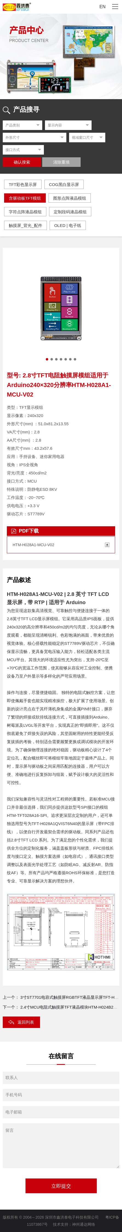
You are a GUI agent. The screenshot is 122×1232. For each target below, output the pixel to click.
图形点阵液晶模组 (69, 198)
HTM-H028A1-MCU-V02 (33, 545)
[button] (47, 359)
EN (103, 6)
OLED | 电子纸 (67, 225)
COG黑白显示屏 (64, 184)
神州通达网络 (83, 1224)
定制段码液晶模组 (70, 211)
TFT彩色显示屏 (23, 184)
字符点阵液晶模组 (25, 211)
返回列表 (26, 1022)
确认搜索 (22, 162)
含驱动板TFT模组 (25, 198)
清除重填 (61, 162)
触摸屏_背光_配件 (25, 225)
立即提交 (61, 1186)
